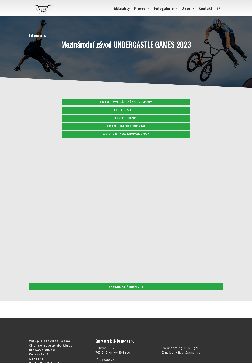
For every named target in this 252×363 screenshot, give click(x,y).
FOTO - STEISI (126, 110)
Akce (186, 8)
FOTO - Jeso (126, 118)
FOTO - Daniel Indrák (126, 126)
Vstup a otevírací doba (49, 341)
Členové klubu (42, 350)
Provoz (140, 8)
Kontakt (205, 8)
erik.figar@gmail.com (188, 352)
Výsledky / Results (126, 286)
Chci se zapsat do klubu (51, 345)
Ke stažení (38, 354)
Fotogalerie (164, 8)
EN (219, 8)
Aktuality (122, 8)
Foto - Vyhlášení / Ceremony (126, 102)
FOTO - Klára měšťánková (126, 134)
